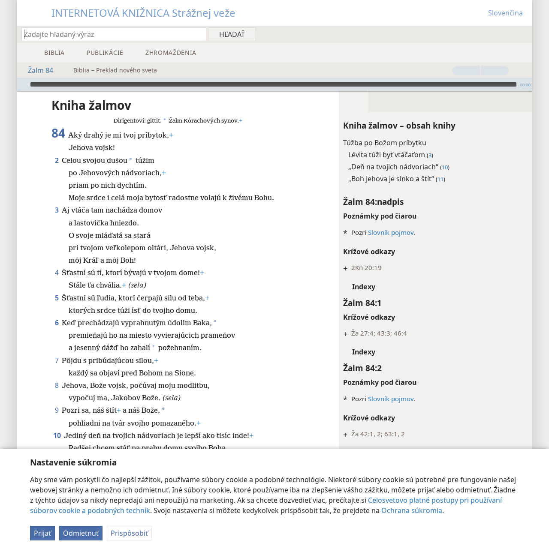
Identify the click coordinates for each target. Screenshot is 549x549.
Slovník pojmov (390, 219)
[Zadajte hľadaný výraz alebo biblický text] (110, 34)
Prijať (42, 533)
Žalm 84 (36, 70)
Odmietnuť (81, 533)
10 (56, 422)
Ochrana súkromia (411, 510)
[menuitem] (522, 34)
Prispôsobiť (129, 533)
